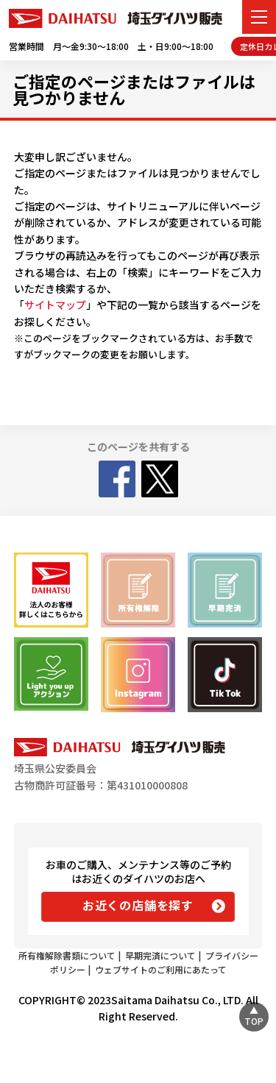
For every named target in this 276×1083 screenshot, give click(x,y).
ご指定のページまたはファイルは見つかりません (134, 89)
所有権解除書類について (67, 955)
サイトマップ (55, 304)
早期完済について (160, 955)
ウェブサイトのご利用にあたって (161, 969)
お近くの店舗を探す (138, 905)
